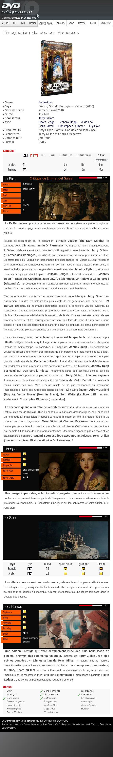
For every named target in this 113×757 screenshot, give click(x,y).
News (71, 23)
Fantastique (46, 102)
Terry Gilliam (46, 118)
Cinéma (32, 23)
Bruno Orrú (54, 724)
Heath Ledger (47, 122)
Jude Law (87, 122)
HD (14, 23)
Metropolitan (27, 183)
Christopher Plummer (71, 126)
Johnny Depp (68, 122)
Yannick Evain (22, 724)
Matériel (82, 23)
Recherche (106, 23)
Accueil (5, 23)
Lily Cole (94, 126)
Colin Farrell (46, 126)
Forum (93, 23)
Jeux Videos (46, 23)
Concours (60, 23)
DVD (22, 23)
